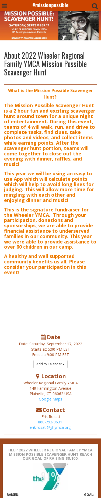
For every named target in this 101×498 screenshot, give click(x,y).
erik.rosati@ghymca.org (50, 427)
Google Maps (50, 399)
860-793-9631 (50, 421)
